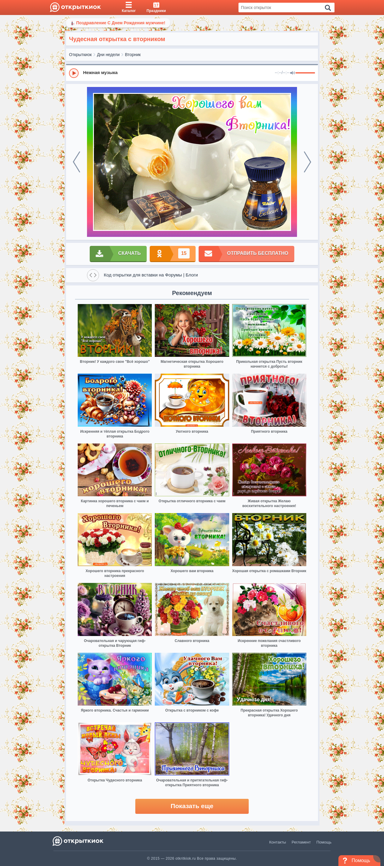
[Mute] (293, 73)
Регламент (301, 842)
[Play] (74, 73)
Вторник (133, 54)
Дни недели (108, 54)
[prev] (77, 162)
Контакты (277, 842)
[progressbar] (305, 73)
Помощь (324, 842)
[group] (192, 73)
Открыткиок (80, 54)
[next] (307, 162)
